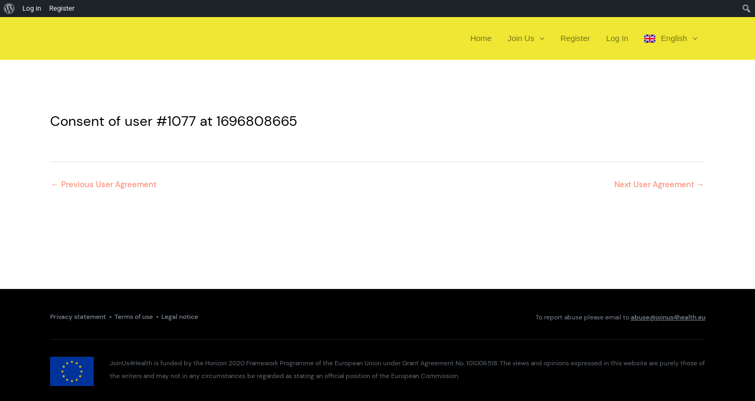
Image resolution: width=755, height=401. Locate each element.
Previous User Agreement (104, 185)
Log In (617, 38)
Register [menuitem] (62, 8)
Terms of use (134, 317)
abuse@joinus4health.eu (668, 317)
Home (481, 38)
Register (575, 38)
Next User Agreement (659, 185)
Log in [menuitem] (31, 8)
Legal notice (179, 317)
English (670, 38)
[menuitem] (9, 8)
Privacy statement (78, 317)
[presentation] (539, 38)
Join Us (526, 38)
